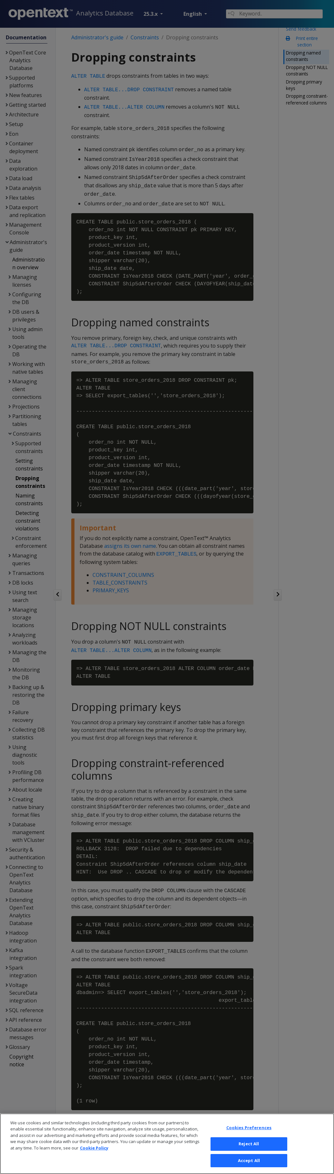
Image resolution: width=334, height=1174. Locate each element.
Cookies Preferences (248, 1135)
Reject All (249, 1151)
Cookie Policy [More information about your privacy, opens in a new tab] (94, 1155)
